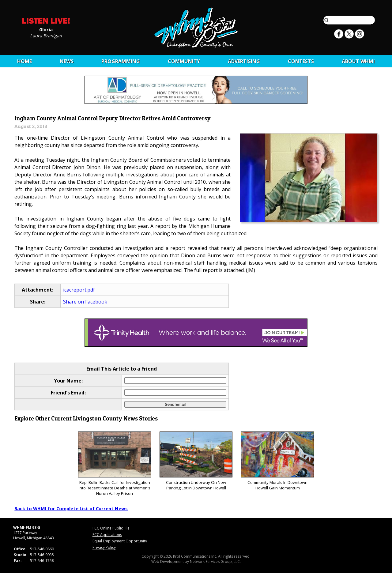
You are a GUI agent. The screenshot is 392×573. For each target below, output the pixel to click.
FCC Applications (107, 534)
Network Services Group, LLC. (215, 561)
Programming (120, 61)
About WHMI (358, 61)
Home (24, 61)
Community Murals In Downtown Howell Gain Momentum (277, 461)
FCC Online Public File (111, 528)
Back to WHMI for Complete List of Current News (71, 508)
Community (184, 61)
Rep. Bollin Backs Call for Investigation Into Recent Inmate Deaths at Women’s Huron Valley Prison (114, 464)
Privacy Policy (104, 547)
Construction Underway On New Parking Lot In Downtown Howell (196, 461)
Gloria (46, 29)
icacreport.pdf (79, 289)
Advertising (244, 61)
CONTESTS (301, 61)
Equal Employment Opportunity (119, 541)
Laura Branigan (46, 35)
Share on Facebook (85, 301)
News (67, 61)
